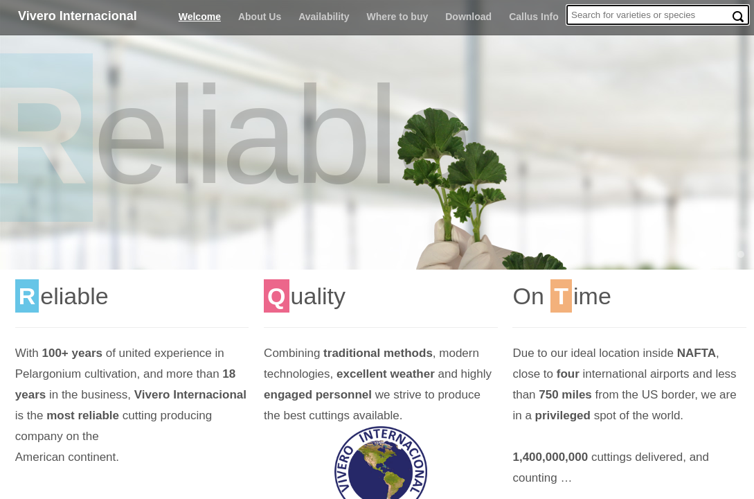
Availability (323, 16)
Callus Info (534, 16)
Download (468, 16)
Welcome (200, 16)
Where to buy (398, 16)
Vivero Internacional (77, 16)
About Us (259, 16)
